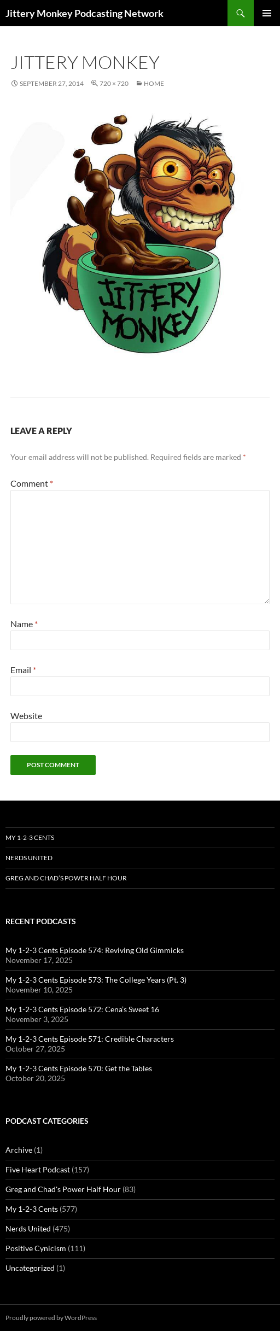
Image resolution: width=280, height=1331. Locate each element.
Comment (31, 483)
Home (154, 83)
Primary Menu (267, 13)
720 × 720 (114, 83)
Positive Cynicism (35, 1248)
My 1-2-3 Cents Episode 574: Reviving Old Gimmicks (94, 950)
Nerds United (28, 858)
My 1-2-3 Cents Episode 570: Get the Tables (78, 1068)
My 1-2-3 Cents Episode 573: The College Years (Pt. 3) (95, 979)
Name (24, 623)
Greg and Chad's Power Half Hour (63, 1189)
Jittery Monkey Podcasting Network (84, 13)
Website (26, 715)
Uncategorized (30, 1267)
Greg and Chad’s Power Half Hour (66, 878)
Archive (18, 1149)
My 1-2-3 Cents (29, 837)
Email (23, 669)
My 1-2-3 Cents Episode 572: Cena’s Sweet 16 (82, 1009)
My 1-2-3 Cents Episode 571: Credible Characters (89, 1038)
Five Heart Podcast (37, 1169)
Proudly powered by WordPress (51, 1318)
